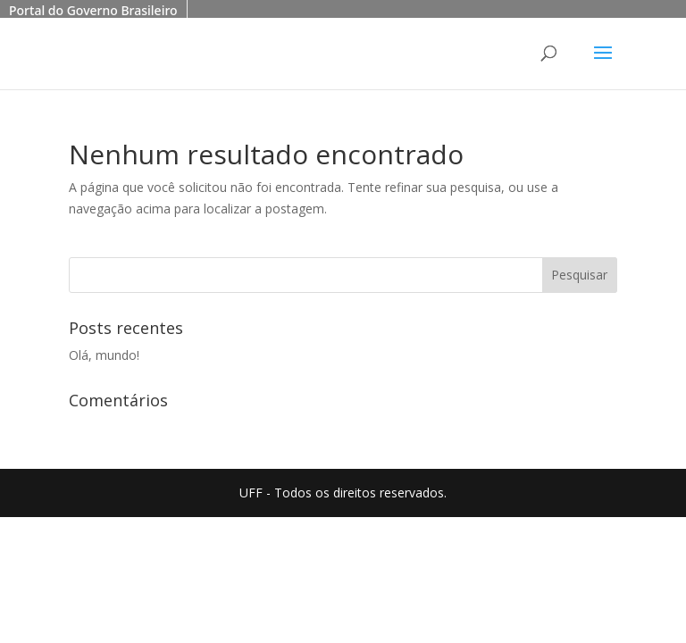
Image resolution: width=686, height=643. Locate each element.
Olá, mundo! (104, 355)
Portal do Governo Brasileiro (93, 10)
